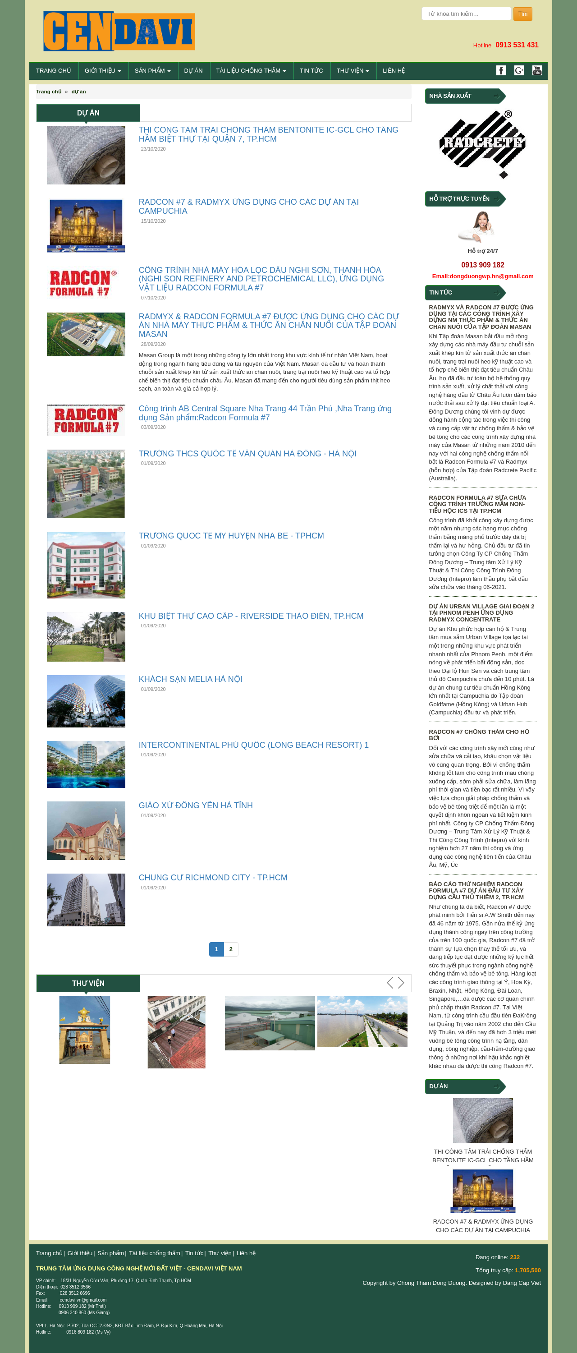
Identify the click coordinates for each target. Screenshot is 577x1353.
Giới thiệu (103, 70)
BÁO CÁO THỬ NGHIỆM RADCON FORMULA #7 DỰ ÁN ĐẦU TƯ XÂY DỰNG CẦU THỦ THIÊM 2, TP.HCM (476, 891)
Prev (391, 983)
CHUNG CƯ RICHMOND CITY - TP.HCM (213, 877)
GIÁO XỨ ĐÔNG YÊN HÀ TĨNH (196, 805)
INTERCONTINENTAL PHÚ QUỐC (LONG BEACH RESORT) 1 (254, 745)
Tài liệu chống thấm (251, 70)
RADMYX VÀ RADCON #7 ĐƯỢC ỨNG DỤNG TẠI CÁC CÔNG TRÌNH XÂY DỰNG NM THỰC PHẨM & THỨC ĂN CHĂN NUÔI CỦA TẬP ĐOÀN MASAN (481, 317)
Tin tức (311, 70)
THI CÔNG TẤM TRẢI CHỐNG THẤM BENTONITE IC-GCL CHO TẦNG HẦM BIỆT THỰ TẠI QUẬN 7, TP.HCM (269, 134)
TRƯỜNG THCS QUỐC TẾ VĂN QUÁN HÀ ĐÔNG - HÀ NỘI (248, 453)
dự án (79, 91)
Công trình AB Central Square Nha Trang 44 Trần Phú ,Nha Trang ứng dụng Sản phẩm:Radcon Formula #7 (265, 413)
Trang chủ (53, 70)
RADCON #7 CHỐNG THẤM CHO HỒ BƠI (479, 734)
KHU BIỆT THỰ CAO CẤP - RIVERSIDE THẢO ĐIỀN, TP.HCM (251, 616)
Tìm (523, 14)
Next (400, 983)
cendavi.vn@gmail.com (84, 1300)
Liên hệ (394, 70)
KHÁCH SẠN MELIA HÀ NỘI (191, 679)
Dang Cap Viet (521, 1282)
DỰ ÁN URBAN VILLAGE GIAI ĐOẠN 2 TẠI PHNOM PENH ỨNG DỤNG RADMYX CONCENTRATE (482, 613)
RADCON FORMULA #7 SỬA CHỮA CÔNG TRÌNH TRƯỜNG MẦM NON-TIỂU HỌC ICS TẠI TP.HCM (478, 504)
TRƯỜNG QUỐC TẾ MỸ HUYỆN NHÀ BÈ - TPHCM (231, 535)
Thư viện (353, 70)
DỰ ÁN (193, 70)
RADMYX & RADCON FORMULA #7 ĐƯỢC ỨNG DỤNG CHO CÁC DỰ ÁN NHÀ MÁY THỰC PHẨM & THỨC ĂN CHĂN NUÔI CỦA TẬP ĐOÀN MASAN (269, 325)
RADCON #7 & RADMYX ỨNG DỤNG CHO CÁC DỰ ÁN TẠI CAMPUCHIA (249, 207)
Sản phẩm (153, 70)
